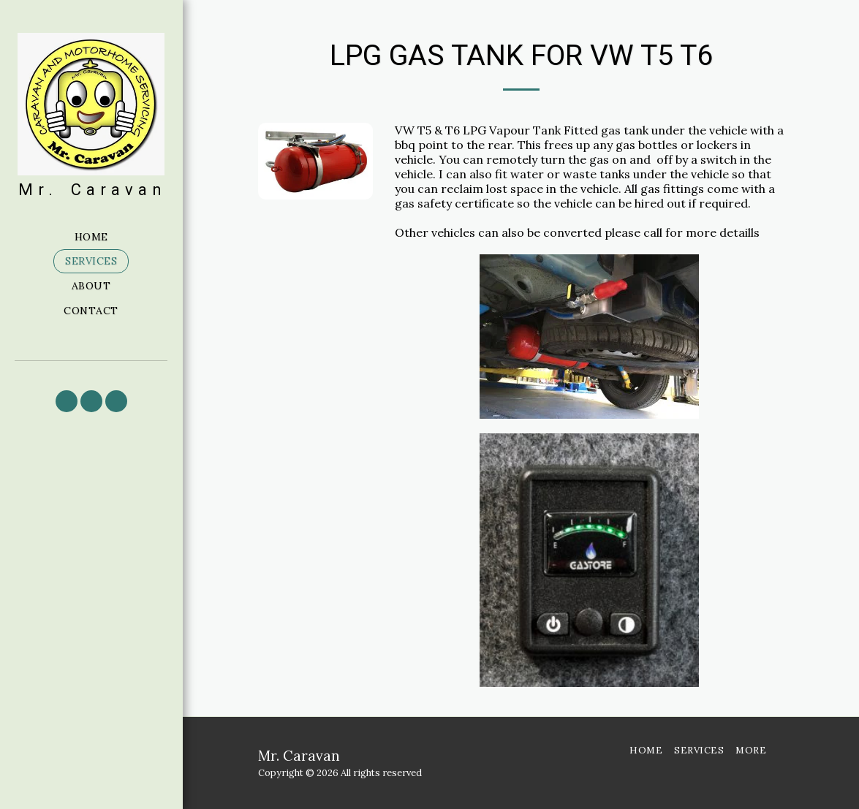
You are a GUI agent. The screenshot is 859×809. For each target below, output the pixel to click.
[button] (66, 401)
